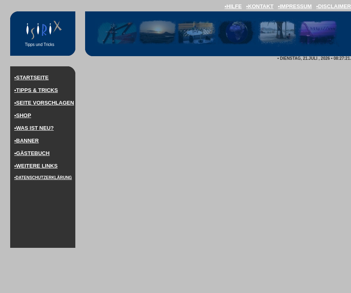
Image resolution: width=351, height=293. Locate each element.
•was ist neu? (34, 128)
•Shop (22, 115)
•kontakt (259, 6)
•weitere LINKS (35, 166)
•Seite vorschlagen (44, 103)
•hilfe (232, 6)
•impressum (295, 6)
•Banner (26, 141)
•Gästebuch (32, 153)
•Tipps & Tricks (36, 90)
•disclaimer (333, 6)
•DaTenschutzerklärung (43, 177)
